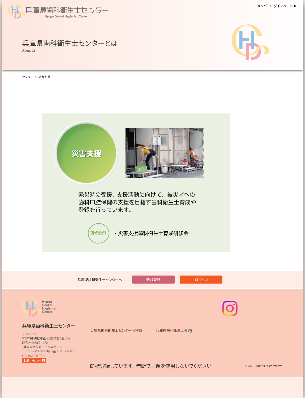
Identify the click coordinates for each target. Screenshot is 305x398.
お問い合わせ (34, 360)
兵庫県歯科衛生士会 (172, 330)
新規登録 (153, 279)
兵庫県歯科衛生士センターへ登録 (116, 330)
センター (27, 77)
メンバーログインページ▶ (277, 5)
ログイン (201, 279)
